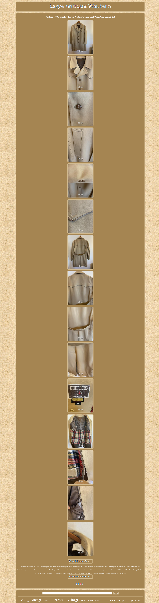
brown (90, 601)
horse (107, 601)
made (28, 601)
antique (121, 600)
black (46, 601)
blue (102, 601)
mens (83, 600)
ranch (67, 601)
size (23, 600)
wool (137, 600)
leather (58, 600)
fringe (130, 600)
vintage (36, 600)
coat (112, 600)
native (97, 601)
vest (51, 601)
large (74, 600)
